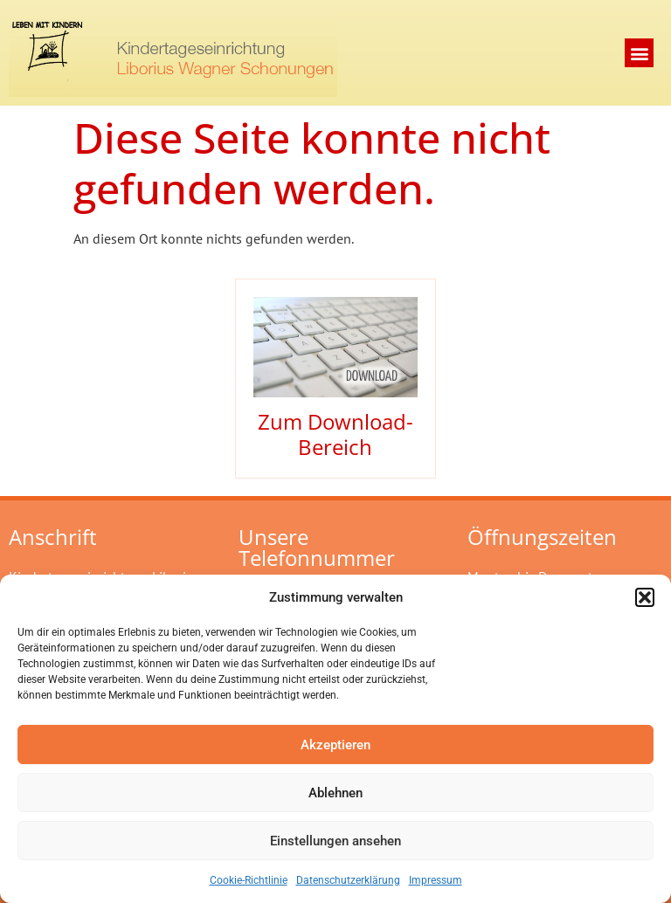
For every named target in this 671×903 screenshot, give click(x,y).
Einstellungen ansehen (335, 841)
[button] (645, 597)
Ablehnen (335, 793)
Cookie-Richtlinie (248, 880)
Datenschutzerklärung (348, 880)
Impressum (435, 880)
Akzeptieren (335, 745)
